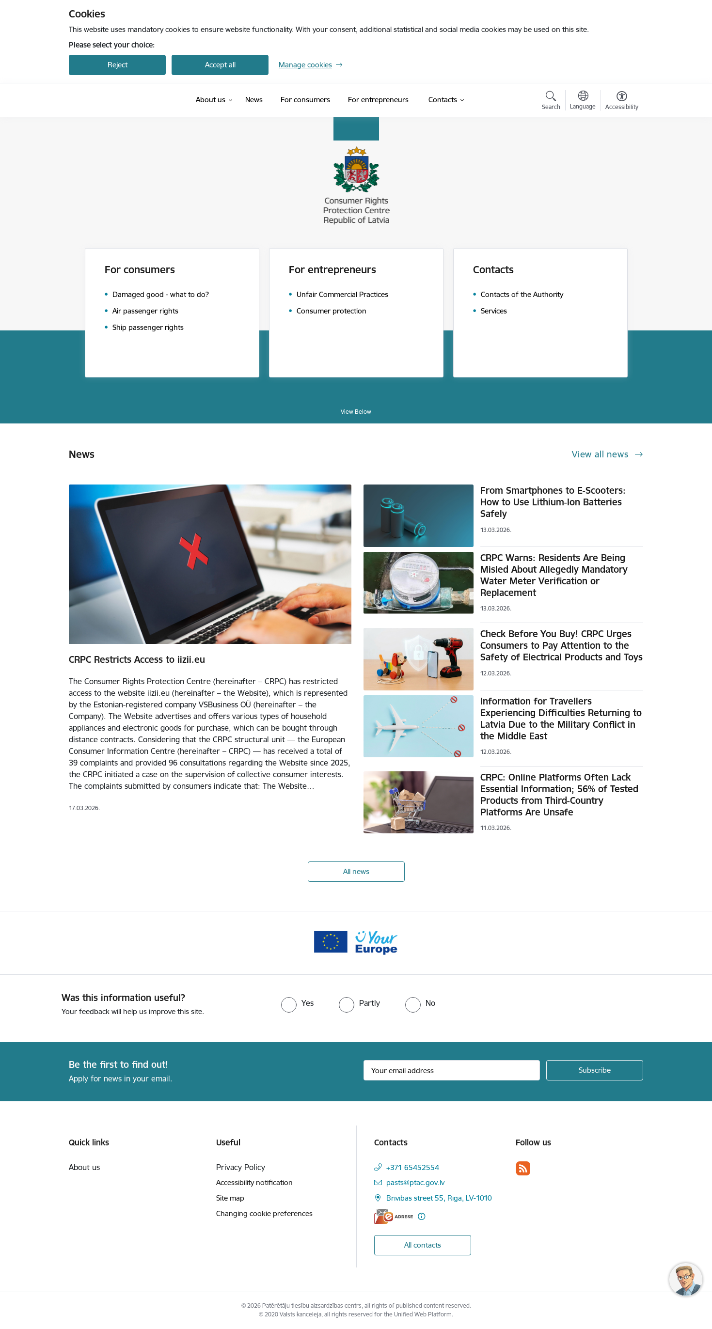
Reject (117, 64)
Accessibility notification (254, 1182)
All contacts (422, 1245)
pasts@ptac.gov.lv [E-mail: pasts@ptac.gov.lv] (415, 1182)
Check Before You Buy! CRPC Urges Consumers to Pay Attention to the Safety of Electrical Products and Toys (561, 645)
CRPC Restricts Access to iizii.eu (137, 659)
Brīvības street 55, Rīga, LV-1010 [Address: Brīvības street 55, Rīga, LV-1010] (439, 1198)
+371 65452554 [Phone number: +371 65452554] (412, 1167)
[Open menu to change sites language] (583, 101)
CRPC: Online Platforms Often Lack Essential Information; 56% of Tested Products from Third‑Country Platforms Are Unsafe (559, 794)
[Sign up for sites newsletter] (594, 1070)
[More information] (421, 1216)
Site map (230, 1198)
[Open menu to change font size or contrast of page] (622, 101)
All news (356, 871)
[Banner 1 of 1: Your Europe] (356, 942)
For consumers (140, 269)
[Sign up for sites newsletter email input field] (452, 1070)
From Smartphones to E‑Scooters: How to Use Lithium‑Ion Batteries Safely (553, 502)
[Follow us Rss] (523, 1168)
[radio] (297, 1003)
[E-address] (393, 1216)
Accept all (220, 64)
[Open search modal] (551, 101)
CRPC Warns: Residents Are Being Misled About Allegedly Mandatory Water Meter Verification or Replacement (554, 575)
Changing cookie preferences (264, 1213)
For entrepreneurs (332, 269)
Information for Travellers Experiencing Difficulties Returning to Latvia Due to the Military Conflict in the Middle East (561, 718)
